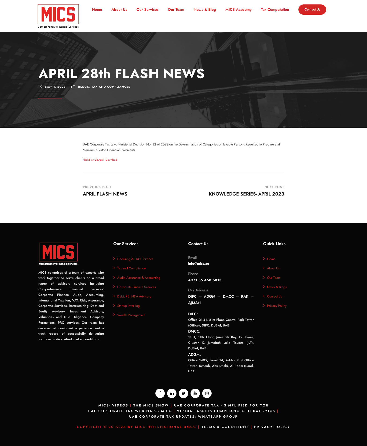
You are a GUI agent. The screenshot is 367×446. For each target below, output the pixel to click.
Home (97, 9)
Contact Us (312, 9)
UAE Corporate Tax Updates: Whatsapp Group (183, 416)
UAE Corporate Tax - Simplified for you (221, 405)
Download (111, 160)
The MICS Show (151, 405)
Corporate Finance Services (136, 287)
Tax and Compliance (131, 268)
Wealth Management (131, 315)
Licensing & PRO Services (135, 259)
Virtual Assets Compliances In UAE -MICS (226, 411)
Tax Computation (275, 9)
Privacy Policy (276, 305)
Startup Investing (128, 305)
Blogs (83, 87)
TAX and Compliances (111, 87)
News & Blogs (277, 287)
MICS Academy (238, 9)
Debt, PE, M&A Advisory (134, 296)
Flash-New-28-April (93, 160)
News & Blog (205, 9)
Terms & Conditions (225, 426)
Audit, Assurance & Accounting (138, 277)
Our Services (147, 9)
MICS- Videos (113, 405)
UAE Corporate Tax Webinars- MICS (130, 411)
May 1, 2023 (55, 87)
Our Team (176, 9)
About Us (119, 9)
